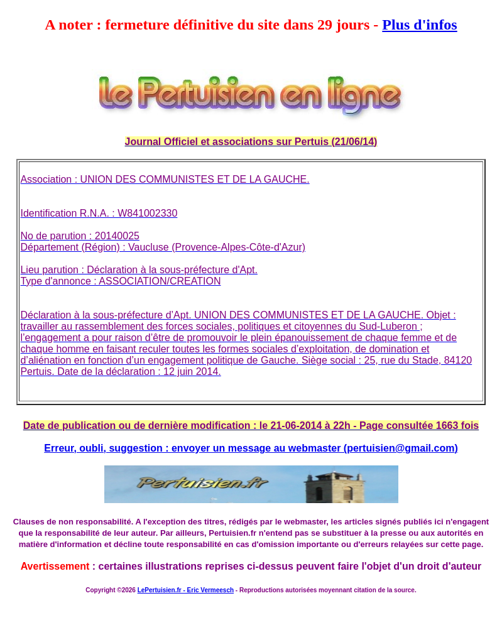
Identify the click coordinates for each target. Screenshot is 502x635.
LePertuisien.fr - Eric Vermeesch (186, 590)
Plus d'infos (419, 24)
